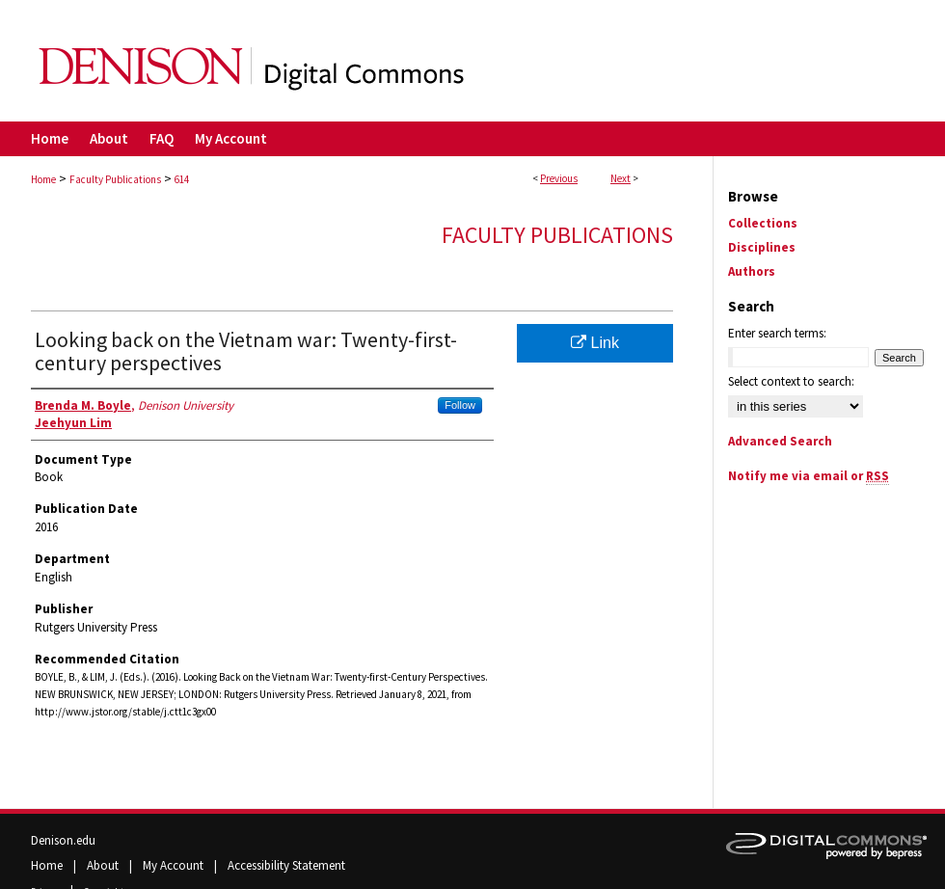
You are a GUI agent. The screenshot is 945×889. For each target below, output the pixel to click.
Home (43, 179)
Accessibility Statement (286, 865)
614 (182, 179)
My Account (174, 865)
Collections (762, 223)
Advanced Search (780, 441)
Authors (751, 271)
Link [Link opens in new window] (595, 343)
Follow (460, 405)
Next (620, 178)
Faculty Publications (115, 179)
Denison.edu (63, 840)
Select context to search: (791, 381)
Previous (559, 178)
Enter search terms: (777, 333)
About (104, 865)
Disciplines (762, 247)
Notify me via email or (808, 476)
